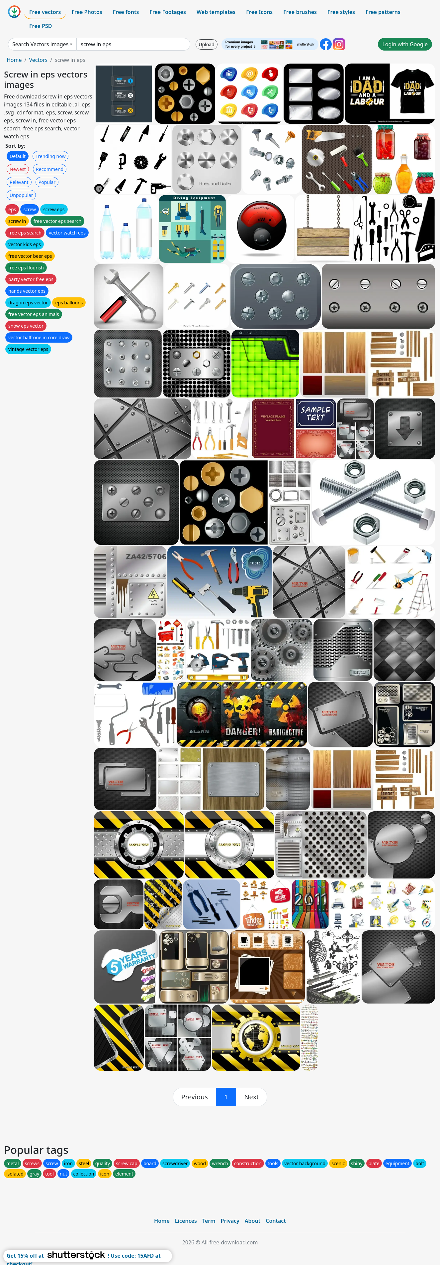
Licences (186, 1220)
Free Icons (259, 12)
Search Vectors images (40, 44)
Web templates (216, 12)
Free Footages (167, 12)
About (252, 1220)
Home (14, 60)
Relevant (19, 182)
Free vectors (45, 12)
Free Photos (86, 12)
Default (18, 156)
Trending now (50, 156)
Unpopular (21, 195)
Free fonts (126, 12)
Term (209, 1220)
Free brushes (300, 12)
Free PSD (40, 26)
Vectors (38, 60)
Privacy (230, 1220)
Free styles (341, 12)
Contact (276, 1220)
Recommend (49, 169)
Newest (18, 169)
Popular (47, 182)
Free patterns (383, 12)
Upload (206, 44)
